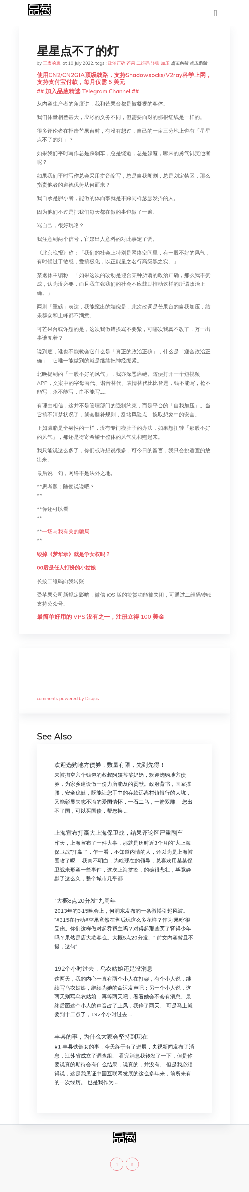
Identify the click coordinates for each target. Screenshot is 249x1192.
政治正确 (116, 63)
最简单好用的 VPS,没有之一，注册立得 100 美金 (100, 616)
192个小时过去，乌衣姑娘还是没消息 (103, 968)
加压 (165, 63)
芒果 (131, 63)
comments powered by (68, 698)
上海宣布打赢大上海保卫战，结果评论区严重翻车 (118, 832)
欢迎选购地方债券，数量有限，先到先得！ (109, 764)
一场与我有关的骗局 (65, 531)
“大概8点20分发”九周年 (85, 900)
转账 (155, 63)
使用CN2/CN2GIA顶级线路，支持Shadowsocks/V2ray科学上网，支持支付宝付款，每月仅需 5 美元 (124, 78)
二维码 (143, 63)
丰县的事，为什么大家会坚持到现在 (101, 1036)
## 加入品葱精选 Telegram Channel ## (88, 91)
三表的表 (51, 63)
